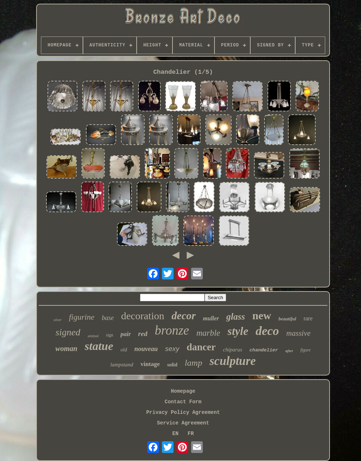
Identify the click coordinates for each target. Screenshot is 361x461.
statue (99, 346)
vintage (150, 364)
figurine (82, 316)
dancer (201, 347)
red (142, 334)
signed (68, 332)
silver (57, 320)
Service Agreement (183, 423)
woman (66, 348)
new (261, 315)
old (124, 350)
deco (267, 331)
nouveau (146, 349)
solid (172, 364)
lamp (193, 362)
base (108, 317)
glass (235, 316)
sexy (172, 349)
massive (298, 333)
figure (305, 350)
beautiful (287, 318)
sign (109, 335)
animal (93, 336)
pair (126, 334)
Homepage (183, 391)
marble (208, 333)
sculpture (232, 360)
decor (184, 315)
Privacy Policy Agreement (183, 412)
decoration (142, 315)
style (238, 331)
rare (308, 318)
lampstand (121, 364)
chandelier (264, 350)
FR (191, 434)
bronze (172, 330)
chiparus (232, 350)
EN (175, 434)
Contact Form (183, 402)
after (289, 350)
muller (211, 318)
